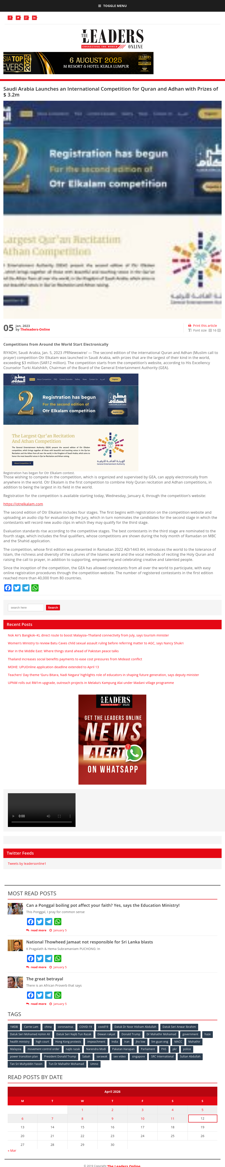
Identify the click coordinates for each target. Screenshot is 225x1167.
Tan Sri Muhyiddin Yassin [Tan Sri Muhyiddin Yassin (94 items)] (26, 1064)
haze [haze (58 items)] (207, 1034)
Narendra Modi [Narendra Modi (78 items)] (96, 1049)
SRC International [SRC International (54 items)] (162, 1056)
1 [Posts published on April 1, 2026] (82, 1110)
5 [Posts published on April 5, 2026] (202, 1110)
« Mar (12, 1150)
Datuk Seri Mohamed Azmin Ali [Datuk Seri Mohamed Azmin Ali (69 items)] (30, 1034)
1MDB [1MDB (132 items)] (14, 1027)
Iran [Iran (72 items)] (126, 1042)
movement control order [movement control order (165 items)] (44, 1049)
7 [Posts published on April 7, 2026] (52, 1118)
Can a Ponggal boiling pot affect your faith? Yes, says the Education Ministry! (102, 905)
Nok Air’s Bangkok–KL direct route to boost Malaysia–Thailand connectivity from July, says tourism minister (88, 635)
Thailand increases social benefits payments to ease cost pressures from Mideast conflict (75, 659)
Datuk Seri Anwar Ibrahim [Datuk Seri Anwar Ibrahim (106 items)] (179, 1027)
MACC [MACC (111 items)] (178, 1042)
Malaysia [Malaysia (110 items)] (15, 1049)
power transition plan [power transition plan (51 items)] (24, 1056)
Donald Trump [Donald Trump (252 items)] (131, 1034)
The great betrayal (44, 978)
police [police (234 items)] (187, 1049)
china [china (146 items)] (48, 1027)
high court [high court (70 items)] (42, 1042)
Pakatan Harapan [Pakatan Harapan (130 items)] (123, 1049)
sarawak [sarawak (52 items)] (101, 1056)
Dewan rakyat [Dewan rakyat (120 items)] (106, 1034)
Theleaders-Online (35, 329)
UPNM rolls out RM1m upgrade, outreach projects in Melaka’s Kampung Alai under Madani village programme (91, 683)
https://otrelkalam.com (23, 504)
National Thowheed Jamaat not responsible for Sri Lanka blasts (89, 942)
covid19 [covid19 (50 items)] (103, 1027)
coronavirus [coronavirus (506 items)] (65, 1027)
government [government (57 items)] (190, 1034)
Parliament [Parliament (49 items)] (148, 1049)
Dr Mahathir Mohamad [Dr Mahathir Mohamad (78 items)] (161, 1034)
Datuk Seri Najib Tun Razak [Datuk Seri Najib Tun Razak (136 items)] (73, 1034)
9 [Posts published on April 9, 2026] (112, 1118)
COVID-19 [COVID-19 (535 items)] (86, 1027)
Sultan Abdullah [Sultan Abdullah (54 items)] (190, 1056)
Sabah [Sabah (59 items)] (86, 1056)
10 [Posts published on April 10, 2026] (142, 1118)
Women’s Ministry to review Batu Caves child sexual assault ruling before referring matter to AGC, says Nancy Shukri (96, 643)
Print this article (202, 325)
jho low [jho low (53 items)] (140, 1042)
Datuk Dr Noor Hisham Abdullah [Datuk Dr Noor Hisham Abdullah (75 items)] (135, 1027)
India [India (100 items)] (115, 1042)
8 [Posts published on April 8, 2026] (82, 1118)
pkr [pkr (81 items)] (174, 1049)
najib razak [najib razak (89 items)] (73, 1049)
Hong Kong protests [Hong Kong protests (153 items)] (68, 1042)
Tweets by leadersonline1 (27, 863)
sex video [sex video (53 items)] (120, 1056)
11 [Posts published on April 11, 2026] (172, 1118)
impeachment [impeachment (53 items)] (96, 1042)
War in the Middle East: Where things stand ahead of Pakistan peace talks (63, 651)
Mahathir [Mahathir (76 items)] (194, 1042)
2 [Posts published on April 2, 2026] (112, 1110)
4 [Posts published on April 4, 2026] (172, 1110)
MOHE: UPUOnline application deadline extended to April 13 (53, 667)
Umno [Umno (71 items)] (94, 1064)
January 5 (58, 930)
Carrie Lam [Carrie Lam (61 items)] (31, 1027)
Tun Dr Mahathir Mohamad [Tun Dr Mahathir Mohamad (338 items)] (66, 1064)
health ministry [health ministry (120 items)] (20, 1042)
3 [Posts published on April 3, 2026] (142, 1110)
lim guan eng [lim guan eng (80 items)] (160, 1042)
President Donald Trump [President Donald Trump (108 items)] (60, 1056)
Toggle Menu (112, 6)
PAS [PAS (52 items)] (163, 1049)
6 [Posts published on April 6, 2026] (22, 1118)
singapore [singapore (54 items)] (138, 1056)
